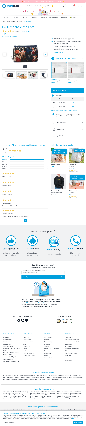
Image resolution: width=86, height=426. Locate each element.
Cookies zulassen (78, 422)
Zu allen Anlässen (49, 358)
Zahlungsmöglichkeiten (72, 348)
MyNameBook (7, 344)
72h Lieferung (69, 346)
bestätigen (26, 277)
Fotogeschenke (7, 339)
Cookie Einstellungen (10, 422)
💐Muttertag (72, 17)
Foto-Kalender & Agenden (10, 357)
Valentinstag (48, 342)
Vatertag (46, 346)
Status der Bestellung (71, 353)
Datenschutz (27, 339)
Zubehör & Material (8, 354)
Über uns (26, 337)
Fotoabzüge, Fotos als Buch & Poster (11, 349)
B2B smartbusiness (29, 355)
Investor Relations (28, 353)
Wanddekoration (7, 342)
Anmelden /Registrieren (72, 339)
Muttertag (47, 344)
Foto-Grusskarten (8, 346)
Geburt (46, 355)
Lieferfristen (68, 344)
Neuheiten (44, 17)
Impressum (26, 346)
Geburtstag (47, 353)
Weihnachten (48, 337)
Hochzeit (47, 351)
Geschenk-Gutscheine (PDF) (11, 361)
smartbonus (68, 360)
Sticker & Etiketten (8, 359)
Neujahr (46, 339)
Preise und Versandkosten (72, 342)
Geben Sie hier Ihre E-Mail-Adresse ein (34, 270)
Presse (25, 348)
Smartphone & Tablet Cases (11, 352)
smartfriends (68, 355)
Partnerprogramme (28, 351)
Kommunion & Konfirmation (52, 348)
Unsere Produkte (8, 333)
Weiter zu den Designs (59, 90)
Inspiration (64, 17)
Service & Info (69, 333)
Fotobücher (6, 337)
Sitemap (67, 351)
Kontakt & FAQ (69, 337)
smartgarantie (69, 358)
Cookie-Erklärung (28, 342)
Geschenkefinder (53, 17)
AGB (24, 344)
